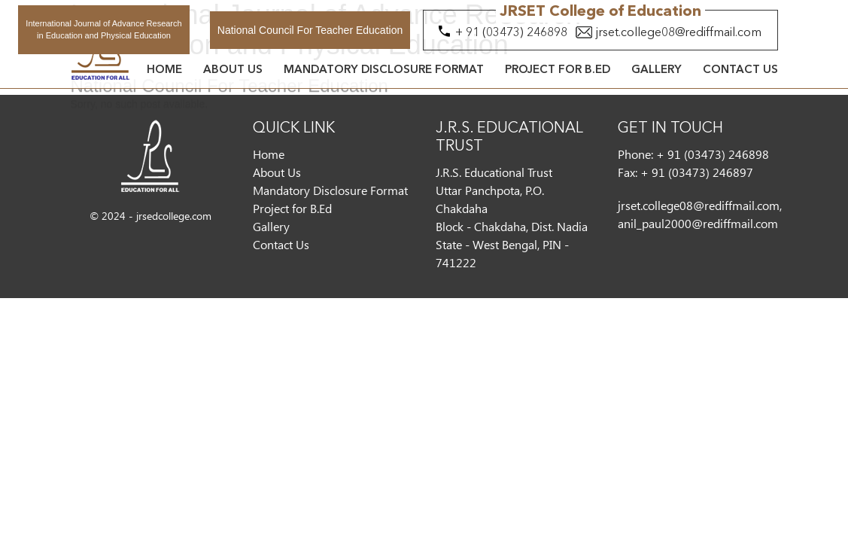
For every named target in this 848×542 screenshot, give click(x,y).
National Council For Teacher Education (310, 30)
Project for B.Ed (557, 70)
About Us (233, 70)
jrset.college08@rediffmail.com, (700, 205)
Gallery (656, 70)
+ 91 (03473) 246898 (511, 33)
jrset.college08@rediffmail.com (678, 33)
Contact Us (740, 70)
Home (164, 70)
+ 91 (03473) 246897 (696, 172)
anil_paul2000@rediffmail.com (698, 223)
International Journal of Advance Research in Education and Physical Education (103, 29)
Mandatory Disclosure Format (384, 70)
